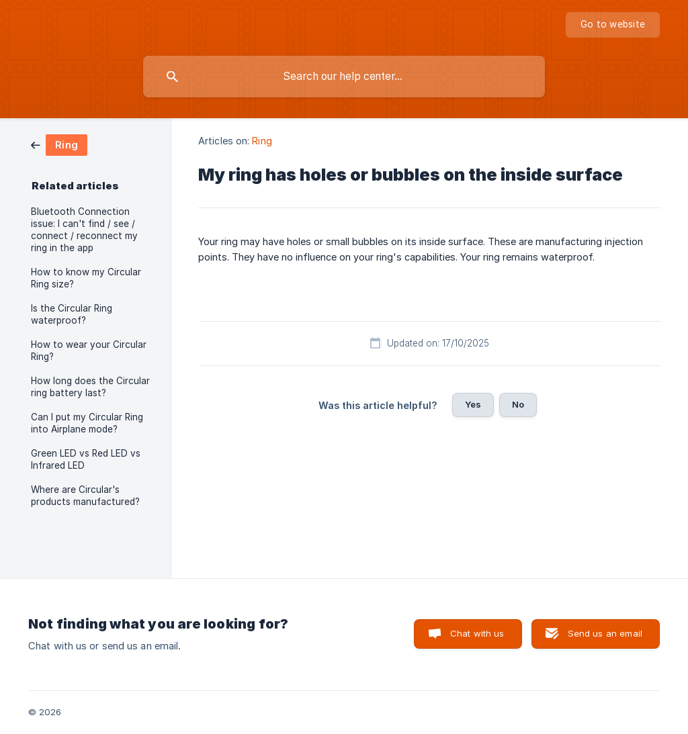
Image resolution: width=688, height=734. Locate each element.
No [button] (518, 404)
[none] (613, 25)
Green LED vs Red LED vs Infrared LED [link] (85, 459)
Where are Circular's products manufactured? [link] (85, 495)
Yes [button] (473, 404)
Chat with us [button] (477, 633)
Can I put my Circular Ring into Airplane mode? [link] (87, 423)
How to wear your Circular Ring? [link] (88, 350)
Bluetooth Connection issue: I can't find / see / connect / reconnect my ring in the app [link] (84, 229)
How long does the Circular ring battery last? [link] (90, 386)
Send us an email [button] (605, 633)
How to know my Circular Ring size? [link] (86, 278)
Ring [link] (261, 140)
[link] (59, 144)
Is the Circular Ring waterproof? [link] (71, 314)
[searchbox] (344, 76)
